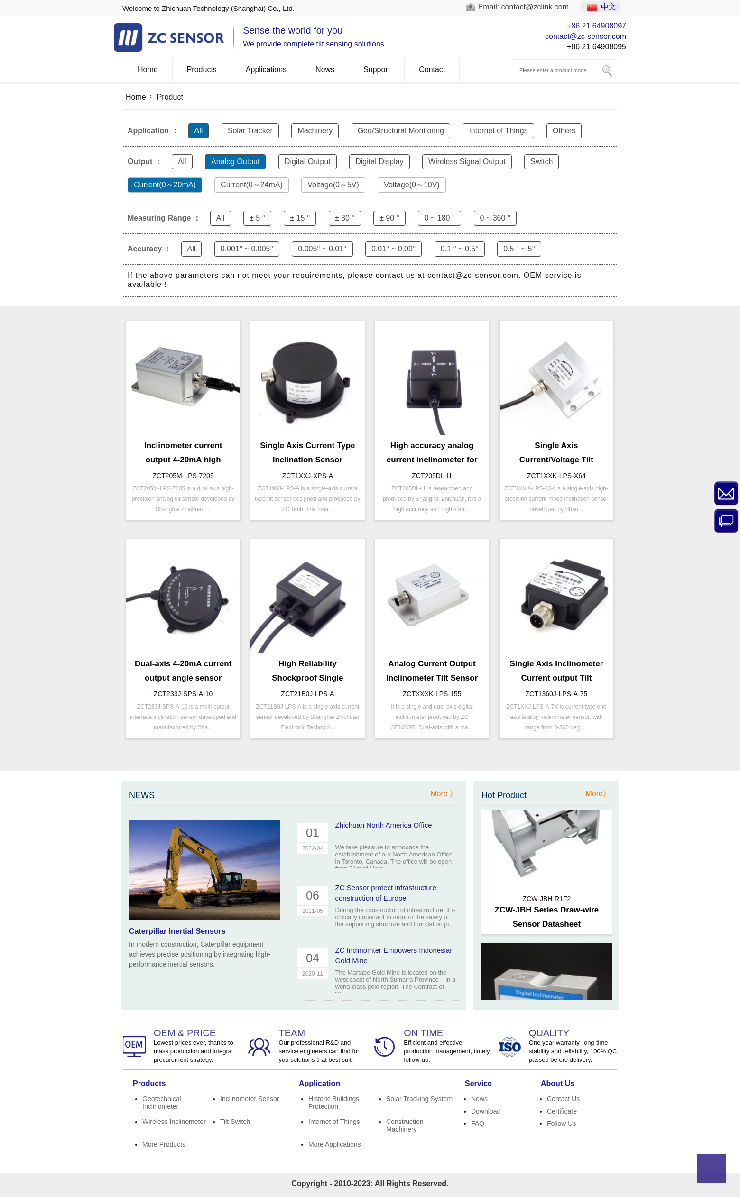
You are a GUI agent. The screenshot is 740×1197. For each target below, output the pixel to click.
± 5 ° (257, 218)
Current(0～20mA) (165, 185)
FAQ (477, 1123)
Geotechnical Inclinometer (161, 1102)
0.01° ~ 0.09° (393, 249)
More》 (598, 794)
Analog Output (235, 161)
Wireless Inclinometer (174, 1121)
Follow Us (561, 1123)
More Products (163, 1144)
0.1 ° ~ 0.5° (460, 249)
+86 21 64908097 (596, 26)
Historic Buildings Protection (333, 1102)
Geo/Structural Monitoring (401, 131)
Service (478, 1083)
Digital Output (308, 161)
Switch (541, 161)
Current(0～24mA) (252, 185)
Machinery (315, 131)
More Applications (334, 1144)
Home (148, 69)
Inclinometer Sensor (249, 1099)
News (324, 69)
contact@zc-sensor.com (585, 36)
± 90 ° (389, 218)
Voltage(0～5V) (333, 185)
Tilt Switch (235, 1121)
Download (485, 1111)
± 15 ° (300, 218)
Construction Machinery (405, 1125)
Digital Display (379, 161)
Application (319, 1083)
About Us (557, 1083)
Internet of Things (498, 131)
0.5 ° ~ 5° (519, 249)
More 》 (443, 794)
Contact (432, 69)
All (198, 131)
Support (376, 69)
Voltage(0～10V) (411, 185)
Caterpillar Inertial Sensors (177, 931)
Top (711, 1168)
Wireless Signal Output (467, 161)
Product (170, 97)
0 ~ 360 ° (495, 218)
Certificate (562, 1111)
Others (564, 131)
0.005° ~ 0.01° (322, 249)
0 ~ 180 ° (439, 218)
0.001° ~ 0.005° (247, 249)
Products (202, 69)
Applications (266, 69)
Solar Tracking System (419, 1099)
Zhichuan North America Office (383, 825)
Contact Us (563, 1099)
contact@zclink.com (535, 7)
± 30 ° (345, 218)
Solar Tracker (250, 131)
